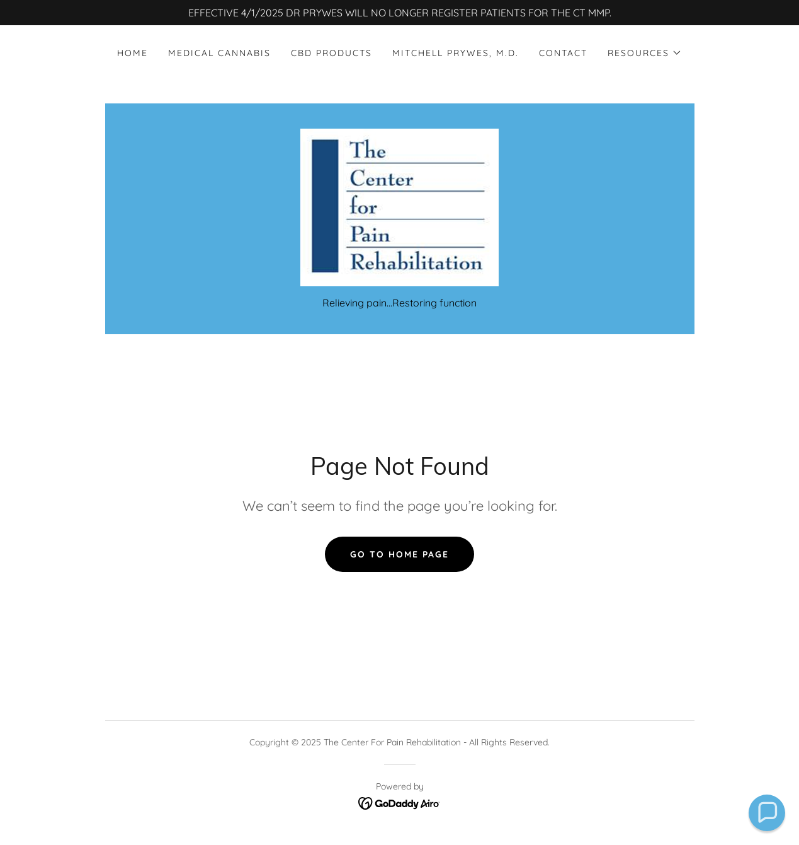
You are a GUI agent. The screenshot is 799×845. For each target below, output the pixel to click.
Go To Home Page (399, 554)
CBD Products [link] (331, 53)
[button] (645, 53)
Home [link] (132, 53)
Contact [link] (563, 53)
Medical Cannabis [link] (219, 53)
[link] (399, 206)
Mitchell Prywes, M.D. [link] (455, 53)
